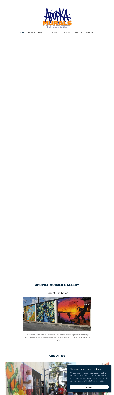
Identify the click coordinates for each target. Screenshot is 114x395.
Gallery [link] (67, 32)
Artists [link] (31, 32)
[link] (57, 17)
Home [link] (22, 32)
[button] (43, 32)
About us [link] (90, 32)
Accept (89, 387)
